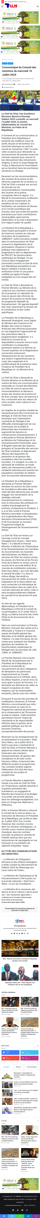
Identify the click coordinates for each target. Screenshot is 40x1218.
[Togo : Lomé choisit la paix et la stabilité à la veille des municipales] (7, 1092)
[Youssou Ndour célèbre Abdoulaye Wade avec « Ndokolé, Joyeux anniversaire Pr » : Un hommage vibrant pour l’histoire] (29, 1153)
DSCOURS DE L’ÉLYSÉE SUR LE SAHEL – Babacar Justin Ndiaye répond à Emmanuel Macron (26, 1109)
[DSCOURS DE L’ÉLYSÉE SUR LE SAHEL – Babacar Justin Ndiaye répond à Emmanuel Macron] (7, 1110)
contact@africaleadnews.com (13, 1205)
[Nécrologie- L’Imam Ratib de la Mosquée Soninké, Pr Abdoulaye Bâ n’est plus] (7, 1075)
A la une (11, 59)
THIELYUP (18, 1196)
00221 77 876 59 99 (29, 1205)
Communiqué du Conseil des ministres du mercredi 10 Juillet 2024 (20, 909)
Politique (10, 63)
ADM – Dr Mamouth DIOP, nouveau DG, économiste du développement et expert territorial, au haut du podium (26, 1100)
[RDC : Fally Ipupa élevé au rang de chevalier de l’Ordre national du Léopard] (10, 1002)
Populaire (6, 1067)
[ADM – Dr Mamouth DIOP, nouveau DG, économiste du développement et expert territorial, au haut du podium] (7, 1101)
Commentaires (32, 1067)
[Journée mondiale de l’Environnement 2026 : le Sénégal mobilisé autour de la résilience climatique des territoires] (29, 1022)
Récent (18, 1067)
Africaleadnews (8, 84)
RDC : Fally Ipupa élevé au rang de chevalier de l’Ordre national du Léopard (10, 1010)
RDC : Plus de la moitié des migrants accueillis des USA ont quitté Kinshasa (29, 1010)
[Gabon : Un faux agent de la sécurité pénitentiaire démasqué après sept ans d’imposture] (10, 1022)
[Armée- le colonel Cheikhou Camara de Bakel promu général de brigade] (7, 1084)
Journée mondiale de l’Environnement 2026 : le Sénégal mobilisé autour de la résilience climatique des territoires (29, 1032)
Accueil (5, 59)
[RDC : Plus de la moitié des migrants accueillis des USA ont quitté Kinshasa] (29, 1002)
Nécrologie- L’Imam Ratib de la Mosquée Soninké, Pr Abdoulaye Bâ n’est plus (24, 1075)
